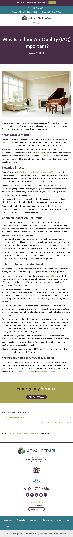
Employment (63, 520)
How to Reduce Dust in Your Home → (54, 422)
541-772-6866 (27, 371)
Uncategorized (35, 433)
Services (8, 520)
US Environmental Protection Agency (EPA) (36, 172)
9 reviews (39, 505)
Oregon (40, 152)
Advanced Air (50, 156)
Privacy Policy (34, 534)
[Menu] (36, 23)
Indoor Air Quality (20, 433)
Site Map (43, 534)
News (6, 526)
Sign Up (52, 3)
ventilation (48, 245)
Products (21, 520)
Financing (47, 520)
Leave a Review (36, 509)
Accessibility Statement (57, 534)
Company (34, 520)
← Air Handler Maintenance (14, 417)
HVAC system (50, 276)
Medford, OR (8, 142)
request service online (46, 371)
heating (39, 245)
